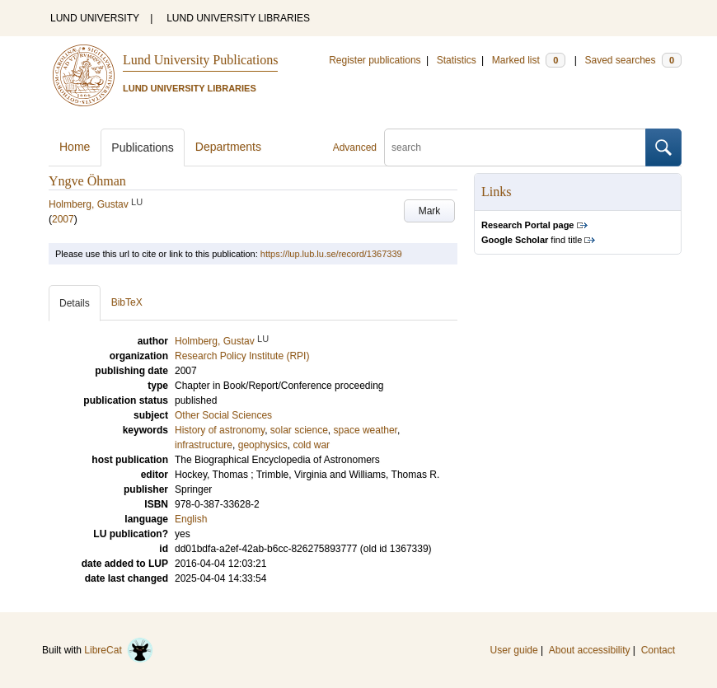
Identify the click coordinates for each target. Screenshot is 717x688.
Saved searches (633, 60)
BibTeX (127, 302)
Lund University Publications (200, 60)
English (191, 519)
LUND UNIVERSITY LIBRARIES (238, 18)
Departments (228, 146)
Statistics (456, 60)
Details (74, 303)
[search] (515, 147)
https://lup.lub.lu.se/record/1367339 (331, 254)
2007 (63, 219)
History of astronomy (220, 430)
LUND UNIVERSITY (94, 18)
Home (74, 146)
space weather (365, 430)
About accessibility (589, 650)
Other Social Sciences (223, 415)
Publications (142, 147)
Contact (658, 650)
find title (531, 240)
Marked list (528, 60)
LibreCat (118, 650)
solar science (299, 430)
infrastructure (203, 445)
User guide (514, 650)
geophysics (263, 445)
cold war (311, 445)
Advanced (355, 147)
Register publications (374, 60)
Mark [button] (430, 211)
